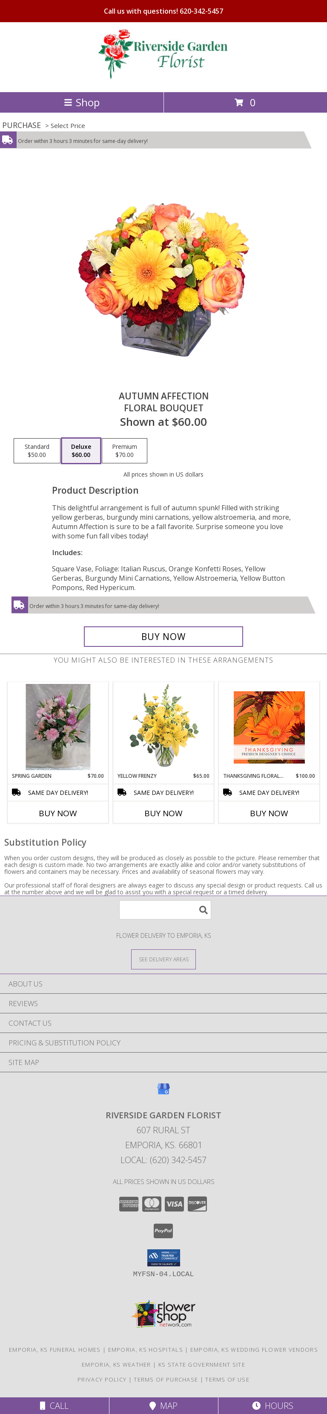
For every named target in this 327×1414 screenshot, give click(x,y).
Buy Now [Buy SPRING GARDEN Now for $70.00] (58, 813)
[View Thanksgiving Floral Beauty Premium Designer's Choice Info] (269, 727)
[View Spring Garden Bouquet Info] (58, 727)
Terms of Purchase (166, 1379)
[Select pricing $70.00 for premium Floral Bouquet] (124, 451)
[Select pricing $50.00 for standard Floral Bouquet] (37, 451)
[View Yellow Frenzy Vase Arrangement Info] (163, 727)
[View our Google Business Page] (163, 1093)
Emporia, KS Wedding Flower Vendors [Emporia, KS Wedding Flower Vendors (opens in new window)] (254, 1349)
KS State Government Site (201, 1364)
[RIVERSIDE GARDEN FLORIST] (163, 80)
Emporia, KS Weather (116, 1364)
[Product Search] (165, 909)
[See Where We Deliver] (163, 959)
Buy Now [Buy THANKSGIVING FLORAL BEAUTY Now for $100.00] (269, 813)
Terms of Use (227, 1379)
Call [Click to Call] (54, 1405)
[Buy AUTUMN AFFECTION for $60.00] (163, 636)
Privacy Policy (101, 1379)
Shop (82, 102)
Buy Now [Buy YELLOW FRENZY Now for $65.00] (163, 813)
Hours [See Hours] (272, 1405)
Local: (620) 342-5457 (163, 1160)
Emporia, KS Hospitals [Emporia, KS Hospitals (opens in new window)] (145, 1349)
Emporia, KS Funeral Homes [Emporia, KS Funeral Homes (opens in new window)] (55, 1349)
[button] (163, 1257)
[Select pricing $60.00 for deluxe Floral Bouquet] (81, 451)
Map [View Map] (163, 1405)
